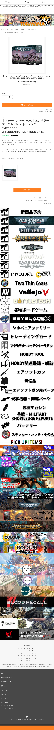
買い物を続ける (49, 203)
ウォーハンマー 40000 (12, 29)
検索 (27, 2)
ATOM (15, 719)
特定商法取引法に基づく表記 (25, 719)
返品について (49, 109)
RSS (10, 719)
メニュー (9, 2)
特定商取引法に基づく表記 (45, 111)
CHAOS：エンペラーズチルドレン (29, 29)
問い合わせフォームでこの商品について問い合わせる (40, 200)
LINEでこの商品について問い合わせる (43, 198)
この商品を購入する (27, 190)
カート (45, 2)
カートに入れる (27, 105)
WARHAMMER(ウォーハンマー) (15, 32)
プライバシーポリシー (39, 719)
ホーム (2, 29)
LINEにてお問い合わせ (6, 705)
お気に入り (27, 85)
